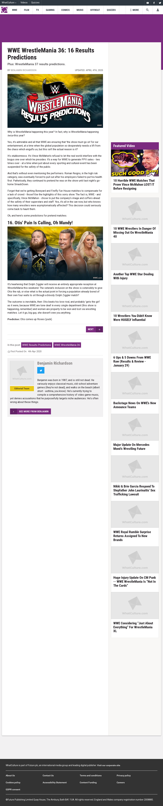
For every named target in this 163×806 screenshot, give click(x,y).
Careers (121, 782)
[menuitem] (148, 3)
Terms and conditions (91, 775)
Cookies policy (13, 782)
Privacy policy (124, 775)
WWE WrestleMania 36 (67, 344)
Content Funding (88, 782)
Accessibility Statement (55, 782)
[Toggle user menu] (158, 10)
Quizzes (35, 2)
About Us (10, 775)
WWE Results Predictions (36, 344)
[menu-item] (15, 10)
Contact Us (48, 775)
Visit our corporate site (108, 765)
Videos (24, 2)
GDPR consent (13, 789)
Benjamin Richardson (23, 70)
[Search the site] (147, 10)
